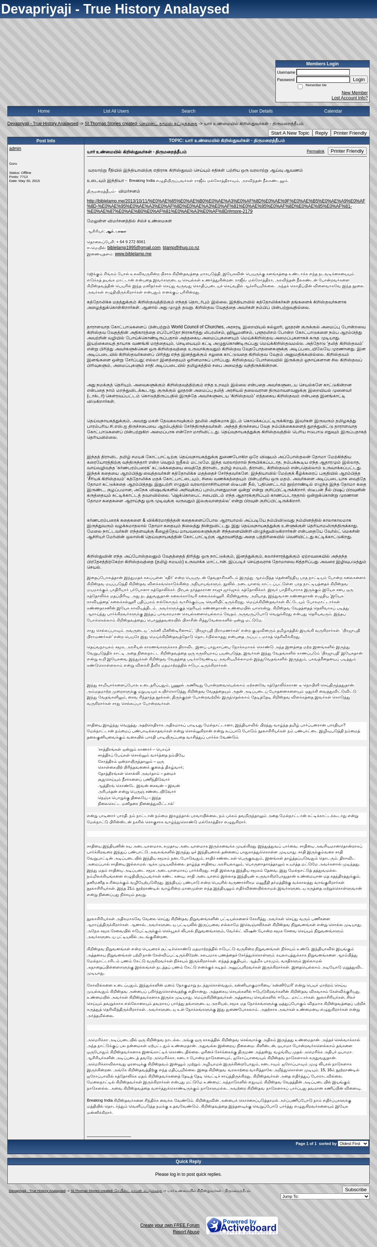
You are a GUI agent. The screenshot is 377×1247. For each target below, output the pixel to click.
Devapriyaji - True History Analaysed (42, 123)
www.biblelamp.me (133, 253)
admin (15, 148)
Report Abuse (186, 1232)
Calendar (333, 111)
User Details (260, 111)
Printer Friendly (350, 133)
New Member (355, 92)
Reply (321, 133)
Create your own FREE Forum (170, 1225)
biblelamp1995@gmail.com (134, 247)
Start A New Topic (290, 133)
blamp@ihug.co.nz (181, 247)
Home (44, 111)
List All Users (116, 111)
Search (188, 111)
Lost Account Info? (350, 98)
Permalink (316, 151)
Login (359, 79)
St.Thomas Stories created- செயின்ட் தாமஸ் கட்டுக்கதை (141, 123)
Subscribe (356, 1189)
